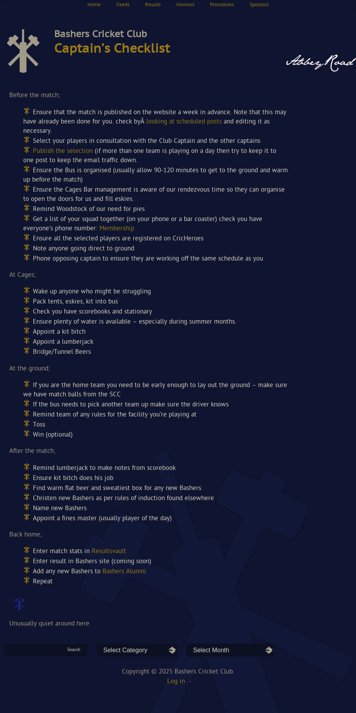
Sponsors (259, 5)
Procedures (222, 5)
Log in (176, 681)
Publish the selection (63, 151)
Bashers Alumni (124, 571)
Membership (116, 228)
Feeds (122, 5)
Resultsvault (109, 551)
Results (153, 5)
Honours (185, 5)
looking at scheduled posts (184, 121)
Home (94, 5)
